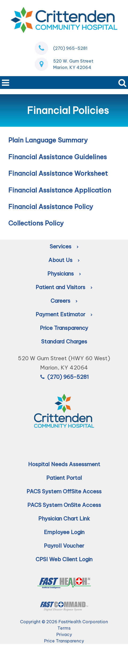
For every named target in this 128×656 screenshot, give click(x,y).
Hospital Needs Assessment (64, 464)
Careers (64, 300)
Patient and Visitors (64, 287)
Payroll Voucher (64, 545)
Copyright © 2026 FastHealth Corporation (64, 621)
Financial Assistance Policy (50, 207)
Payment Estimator (64, 314)
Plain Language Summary (48, 140)
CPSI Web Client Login (64, 559)
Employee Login (64, 532)
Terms (64, 628)
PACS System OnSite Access (64, 505)
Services (64, 246)
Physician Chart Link (64, 518)
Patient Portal (64, 477)
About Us (64, 260)
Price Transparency (64, 328)
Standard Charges (64, 341)
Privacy (64, 634)
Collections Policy (36, 223)
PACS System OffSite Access (64, 491)
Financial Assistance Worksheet (58, 173)
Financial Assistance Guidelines (57, 157)
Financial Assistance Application (59, 190)
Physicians (64, 273)
